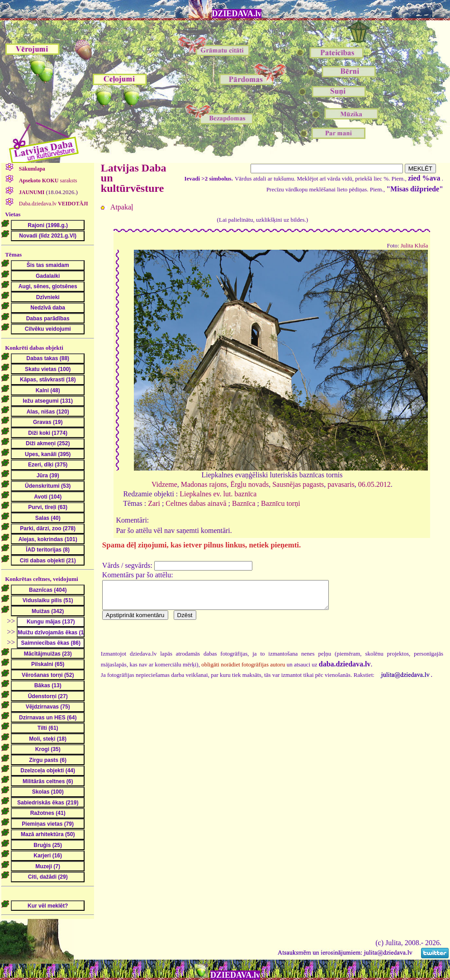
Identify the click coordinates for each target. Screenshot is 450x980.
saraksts (47, 180)
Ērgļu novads (250, 484)
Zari (154, 503)
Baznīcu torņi (280, 503)
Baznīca (244, 503)
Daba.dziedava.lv (53, 203)
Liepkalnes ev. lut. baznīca (218, 494)
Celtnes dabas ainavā (196, 503)
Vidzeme (164, 484)
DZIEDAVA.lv (237, 13)
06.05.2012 (374, 484)
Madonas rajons (204, 484)
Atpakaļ (121, 207)
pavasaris (341, 484)
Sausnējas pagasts (298, 484)
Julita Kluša (414, 246)
